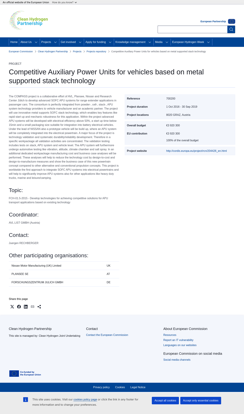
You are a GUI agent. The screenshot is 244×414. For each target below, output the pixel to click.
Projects (46, 42)
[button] (12, 306)
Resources (169, 335)
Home (14, 42)
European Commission (21, 51)
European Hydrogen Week (188, 42)
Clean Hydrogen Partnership (53, 51)
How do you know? (64, 2)
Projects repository (96, 51)
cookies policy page (85, 399)
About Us (26, 42)
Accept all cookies (165, 400)
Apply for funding (95, 42)
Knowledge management (130, 42)
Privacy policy (101, 387)
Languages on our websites (180, 345)
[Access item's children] (36, 42)
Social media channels (176, 359)
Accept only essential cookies (200, 400)
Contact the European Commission (107, 335)
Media (158, 42)
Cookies (120, 387)
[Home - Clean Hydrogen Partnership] (30, 21)
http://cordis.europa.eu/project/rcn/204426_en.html (196, 150)
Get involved (68, 42)
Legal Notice (137, 387)
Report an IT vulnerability (178, 340)
